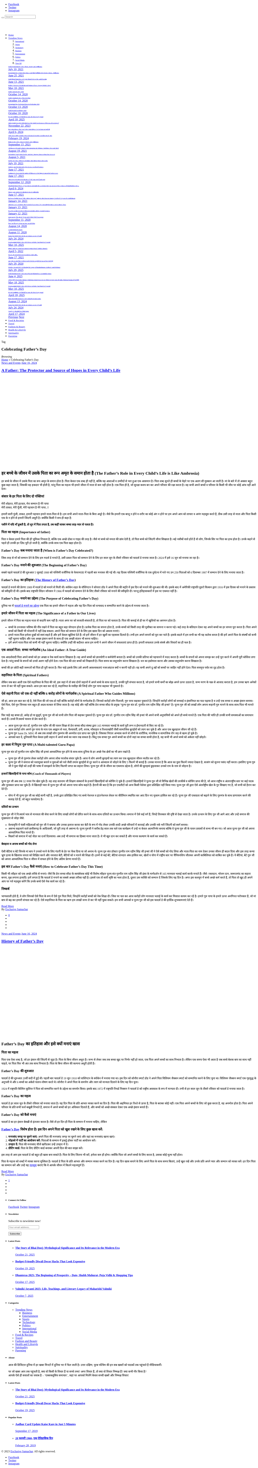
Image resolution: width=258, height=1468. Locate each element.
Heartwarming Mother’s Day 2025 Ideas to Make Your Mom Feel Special (29, 242)
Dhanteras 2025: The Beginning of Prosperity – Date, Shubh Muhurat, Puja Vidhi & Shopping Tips (74, 1275)
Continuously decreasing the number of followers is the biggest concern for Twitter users (33, 173)
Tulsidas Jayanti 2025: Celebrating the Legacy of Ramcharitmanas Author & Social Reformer (34, 267)
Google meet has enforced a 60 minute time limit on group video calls (28, 161)
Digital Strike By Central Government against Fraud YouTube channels (27, 248)
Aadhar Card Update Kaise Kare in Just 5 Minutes (45, 1424)
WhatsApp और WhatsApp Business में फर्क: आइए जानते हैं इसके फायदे (26, 179)
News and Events (11, 362)
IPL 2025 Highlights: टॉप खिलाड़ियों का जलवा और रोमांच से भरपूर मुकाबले (25, 117)
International (19, 41)
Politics (18, 57)
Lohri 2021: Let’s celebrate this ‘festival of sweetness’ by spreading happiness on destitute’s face (37, 204)
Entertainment (20, 54)
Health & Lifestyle (17, 330)
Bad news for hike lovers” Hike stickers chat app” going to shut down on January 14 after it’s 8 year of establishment (41, 198)
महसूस (33, 1165)
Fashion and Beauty (26, 1341)
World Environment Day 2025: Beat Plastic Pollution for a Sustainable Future (29, 273)
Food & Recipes (24, 1334)
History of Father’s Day (22, 941)
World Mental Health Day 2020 (17, 110)
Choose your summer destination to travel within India (23, 192)
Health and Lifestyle (26, 1344)
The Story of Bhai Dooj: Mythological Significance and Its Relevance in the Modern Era (67, 1247)
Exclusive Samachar (16, 909)
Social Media (19, 60)
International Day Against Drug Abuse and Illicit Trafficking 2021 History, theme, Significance (33, 73)
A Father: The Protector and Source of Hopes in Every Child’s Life (60, 370)
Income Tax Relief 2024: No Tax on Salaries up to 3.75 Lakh (25, 236)
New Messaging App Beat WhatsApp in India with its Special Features (29, 211)
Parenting (12, 336)
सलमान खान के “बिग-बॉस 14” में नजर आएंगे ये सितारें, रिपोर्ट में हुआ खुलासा (25, 217)
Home (11, 35)
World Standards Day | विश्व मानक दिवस (19, 98)
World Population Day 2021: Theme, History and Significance (25, 66)
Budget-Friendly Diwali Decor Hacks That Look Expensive (50, 1261)
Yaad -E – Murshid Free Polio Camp (18, 311)
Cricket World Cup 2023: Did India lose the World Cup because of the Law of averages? (33, 123)
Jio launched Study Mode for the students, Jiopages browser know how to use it (31, 154)
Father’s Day (10, 1129)
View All (18, 63)
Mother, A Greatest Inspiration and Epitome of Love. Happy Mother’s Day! (29, 85)
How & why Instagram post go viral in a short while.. (23, 255)
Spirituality (13, 333)
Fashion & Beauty (16, 326)
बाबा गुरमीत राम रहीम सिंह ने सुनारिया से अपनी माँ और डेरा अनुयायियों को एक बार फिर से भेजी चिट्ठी (30, 261)
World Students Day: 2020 (16, 92)
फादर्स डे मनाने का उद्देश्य (26, 605)
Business (18, 51)
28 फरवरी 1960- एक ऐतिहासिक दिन (34, 1438)
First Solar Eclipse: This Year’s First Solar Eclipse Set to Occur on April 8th (29, 129)
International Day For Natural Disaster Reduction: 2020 (23, 104)
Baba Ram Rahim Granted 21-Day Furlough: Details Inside (24, 299)
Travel (11, 323)
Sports (17, 44)
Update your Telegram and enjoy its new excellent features (25, 167)
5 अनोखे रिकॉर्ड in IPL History (15, 230)
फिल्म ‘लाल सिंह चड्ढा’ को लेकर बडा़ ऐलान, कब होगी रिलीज (21, 223)
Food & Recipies (16, 320)
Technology (19, 48)
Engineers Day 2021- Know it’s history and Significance (23, 142)
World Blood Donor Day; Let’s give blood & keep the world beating (27, 79)
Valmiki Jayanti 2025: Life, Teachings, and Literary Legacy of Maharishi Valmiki (63, 1288)
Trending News (15, 38)
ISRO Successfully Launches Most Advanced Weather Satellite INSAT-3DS (30, 135)
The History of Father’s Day (55, 580)
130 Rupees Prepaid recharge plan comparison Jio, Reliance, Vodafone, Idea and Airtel (33, 148)
